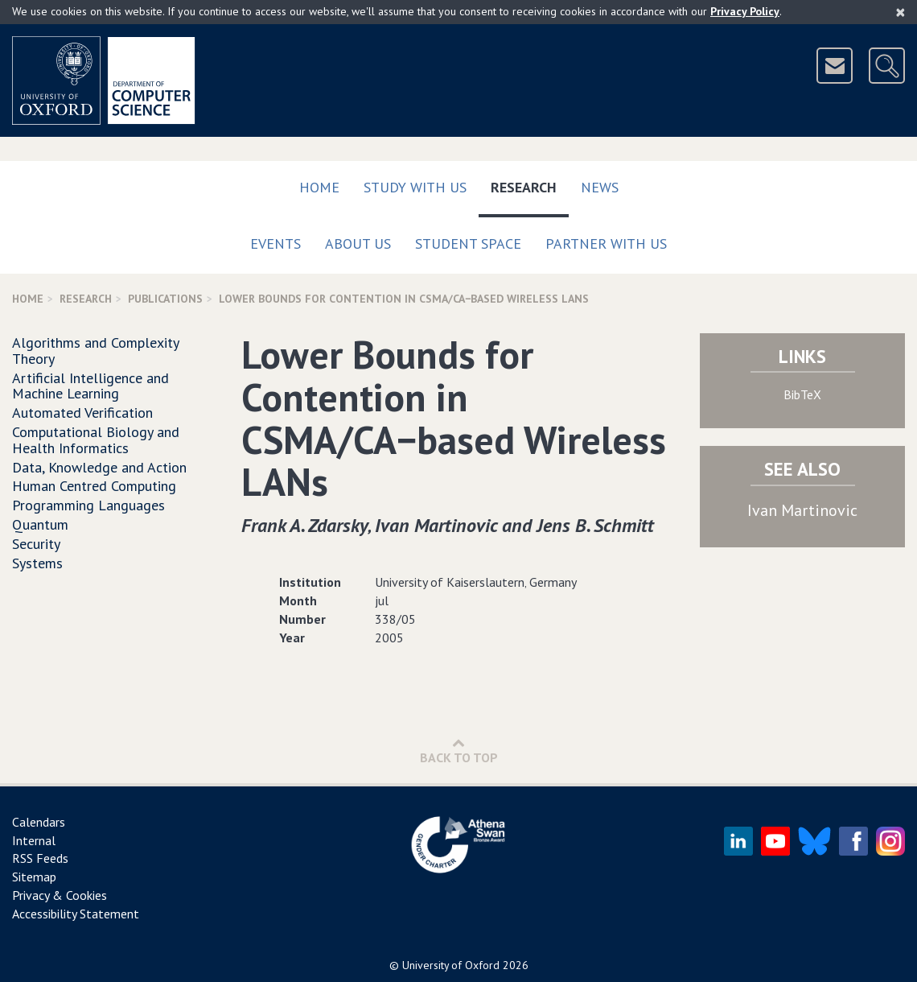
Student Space (468, 243)
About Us (358, 243)
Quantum (40, 524)
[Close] (900, 12)
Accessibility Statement (75, 914)
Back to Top (459, 750)
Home (319, 187)
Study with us (415, 187)
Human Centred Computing (94, 486)
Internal (34, 840)
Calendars (38, 822)
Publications (165, 298)
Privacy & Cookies (59, 895)
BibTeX (802, 394)
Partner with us (606, 243)
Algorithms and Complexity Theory (95, 350)
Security (36, 543)
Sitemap (34, 877)
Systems (37, 563)
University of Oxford (451, 965)
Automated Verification (82, 412)
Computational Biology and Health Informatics (95, 440)
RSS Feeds (40, 858)
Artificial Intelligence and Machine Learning (90, 386)
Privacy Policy (744, 11)
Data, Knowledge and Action (99, 467)
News (600, 187)
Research (530, 183)
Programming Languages (88, 505)
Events (275, 243)
